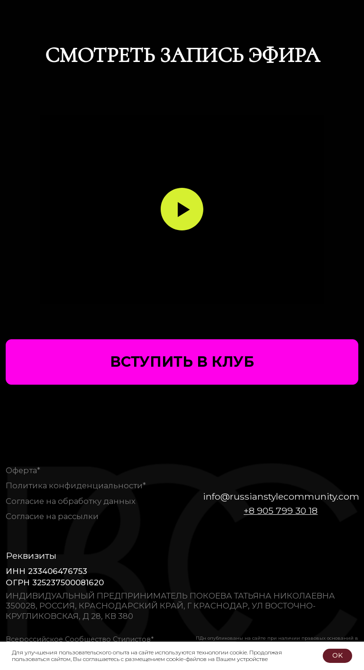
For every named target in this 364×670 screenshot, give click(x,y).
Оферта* (23, 470)
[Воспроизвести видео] (182, 209)
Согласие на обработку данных (71, 501)
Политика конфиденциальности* (76, 485)
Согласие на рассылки (52, 516)
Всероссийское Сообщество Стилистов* (80, 639)
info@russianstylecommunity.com (281, 496)
